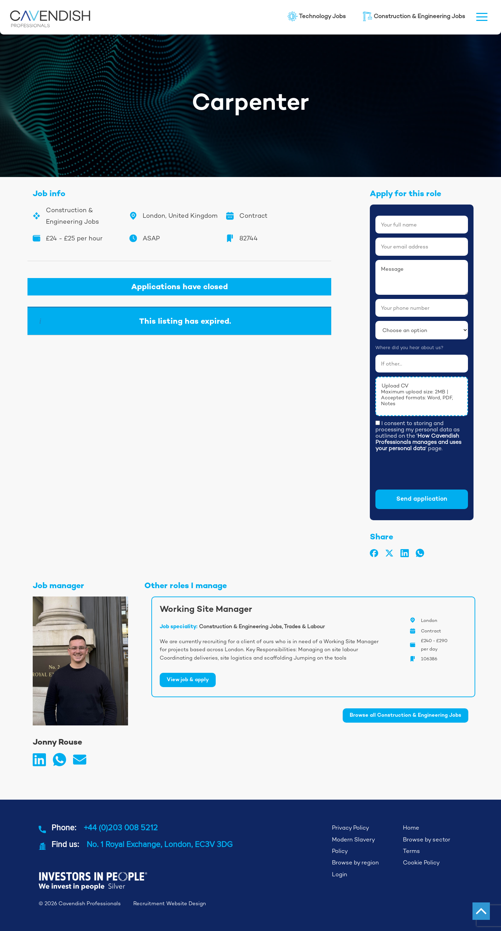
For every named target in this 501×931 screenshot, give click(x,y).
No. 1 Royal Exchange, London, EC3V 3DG (159, 844)
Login (339, 874)
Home (411, 827)
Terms (411, 851)
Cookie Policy (421, 862)
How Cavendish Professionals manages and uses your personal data (418, 442)
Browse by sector (426, 839)
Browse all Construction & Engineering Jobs (405, 715)
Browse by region (355, 862)
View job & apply (188, 680)
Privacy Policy (350, 827)
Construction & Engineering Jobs (414, 16)
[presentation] (428, 471)
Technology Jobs (317, 16)
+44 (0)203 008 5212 (121, 827)
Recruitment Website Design (169, 903)
